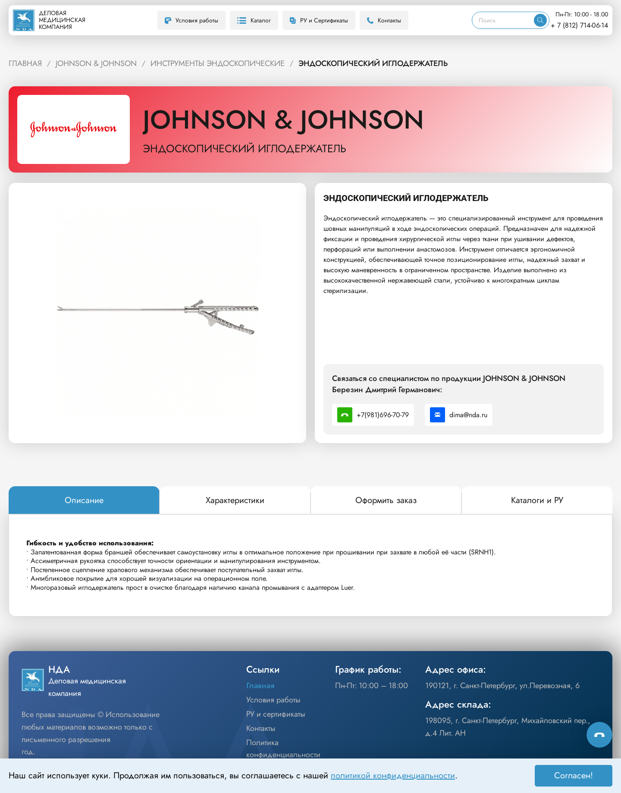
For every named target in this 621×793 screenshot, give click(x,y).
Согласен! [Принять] (573, 775)
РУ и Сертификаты (319, 20)
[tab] (84, 500)
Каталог (254, 20)
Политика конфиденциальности (283, 749)
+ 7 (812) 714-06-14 (579, 25)
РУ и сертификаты (275, 714)
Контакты (384, 20)
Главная (260, 685)
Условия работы (191, 20)
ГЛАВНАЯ (25, 63)
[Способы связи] (599, 735)
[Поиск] (503, 20)
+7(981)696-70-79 (373, 414)
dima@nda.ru (458, 414)
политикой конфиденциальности (393, 775)
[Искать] (540, 20)
